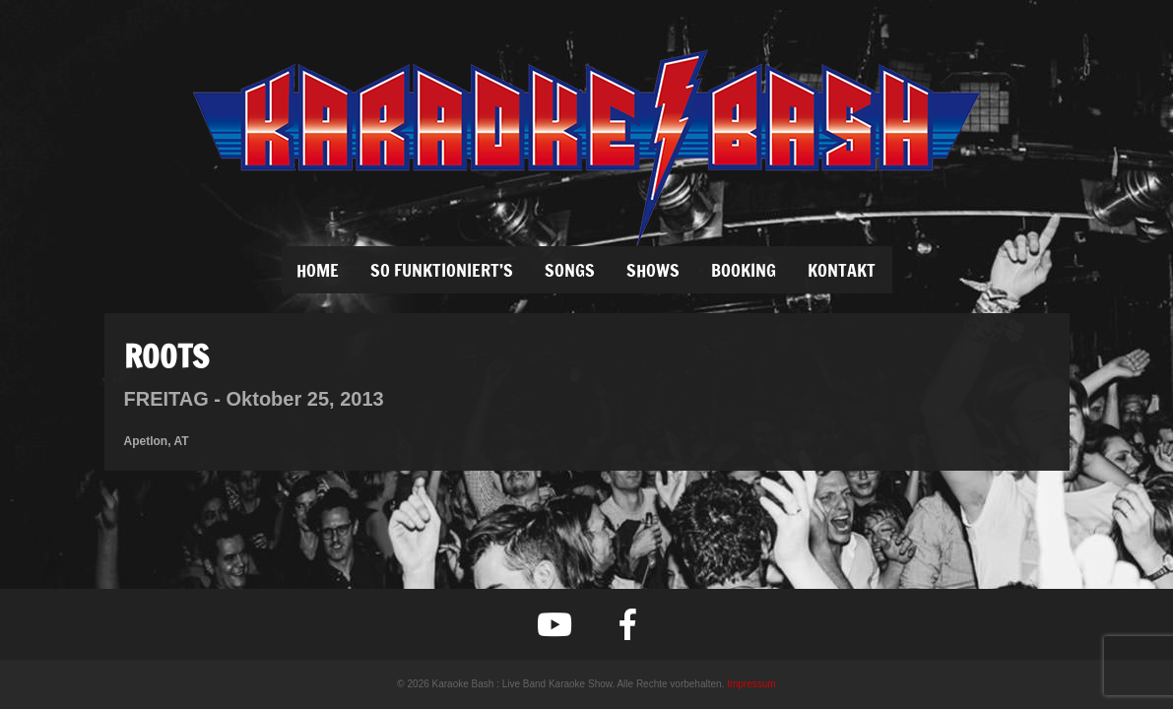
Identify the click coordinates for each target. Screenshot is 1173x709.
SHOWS (653, 270)
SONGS (570, 270)
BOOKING (743, 270)
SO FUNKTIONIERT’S (441, 270)
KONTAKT (842, 270)
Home (317, 270)
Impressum (751, 683)
